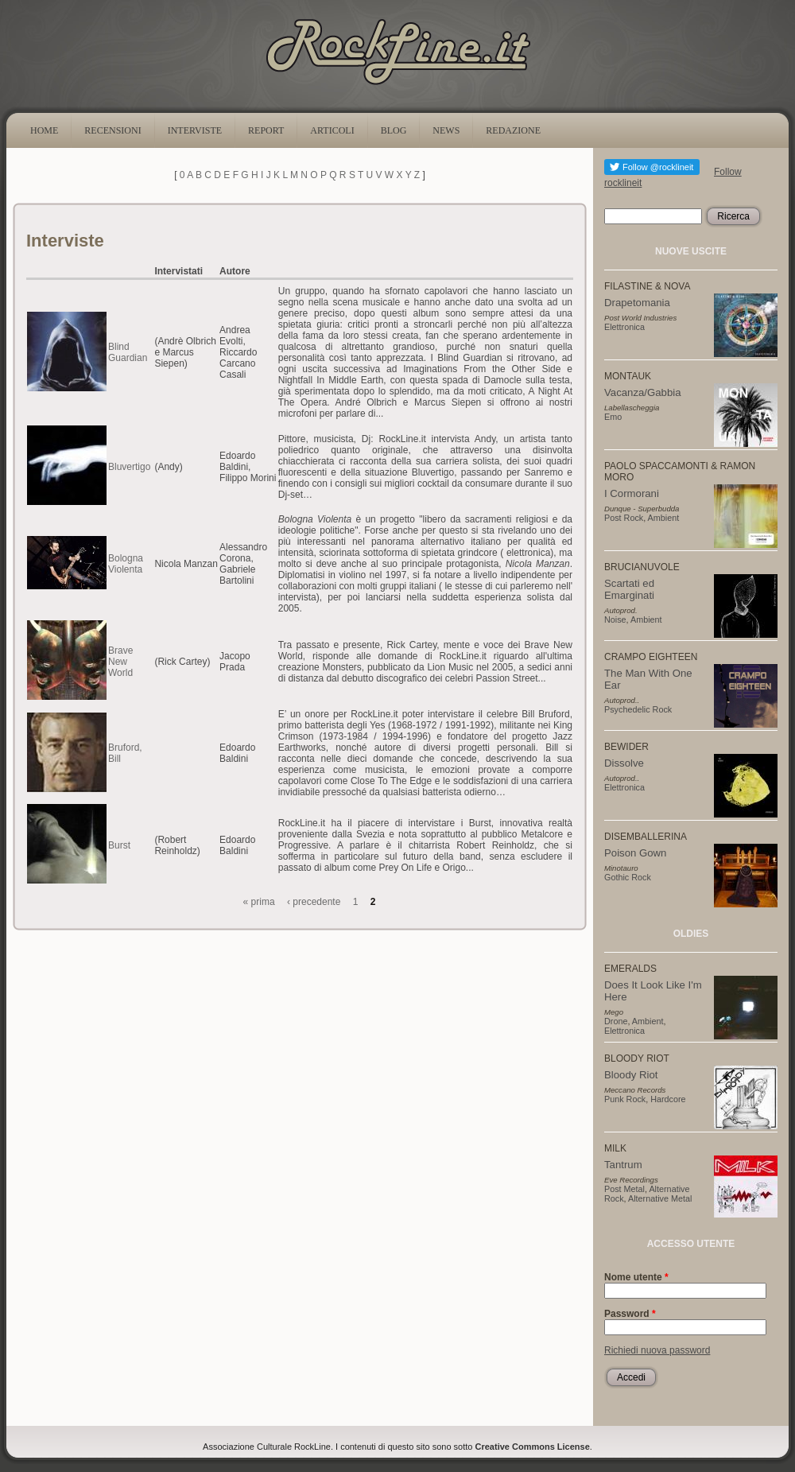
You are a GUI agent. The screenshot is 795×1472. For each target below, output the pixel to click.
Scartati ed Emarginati (629, 589)
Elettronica (624, 327)
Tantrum (623, 1165)
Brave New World (120, 661)
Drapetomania (637, 303)
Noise (615, 619)
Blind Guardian (127, 352)
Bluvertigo (129, 466)
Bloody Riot (630, 1075)
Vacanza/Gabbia (642, 392)
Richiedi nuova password (657, 1350)
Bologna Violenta (125, 564)
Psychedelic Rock (638, 709)
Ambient (664, 517)
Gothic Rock (627, 877)
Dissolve (624, 763)
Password (630, 1313)
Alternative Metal (660, 1198)
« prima (259, 901)
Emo (613, 416)
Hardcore (667, 1099)
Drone (615, 1021)
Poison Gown (635, 853)
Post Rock (623, 517)
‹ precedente (313, 901)
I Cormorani (631, 493)
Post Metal (624, 1189)
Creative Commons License (532, 1446)
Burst (119, 845)
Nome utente (636, 1277)
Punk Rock (625, 1099)
